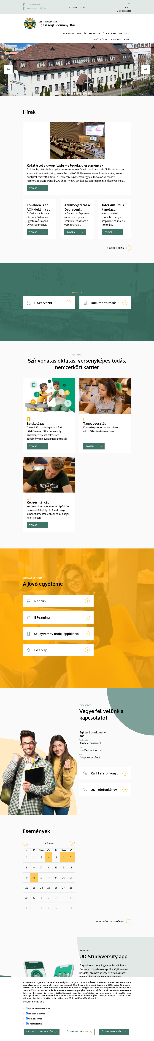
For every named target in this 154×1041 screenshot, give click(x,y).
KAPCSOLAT (124, 34)
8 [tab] (83, 94)
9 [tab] (86, 94)
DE (70, 7)
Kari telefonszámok (33, 5)
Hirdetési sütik (35, 1024)
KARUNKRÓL (69, 34)
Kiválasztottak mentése (39, 1031)
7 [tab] (80, 94)
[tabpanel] (77, 69)
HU (126, 7)
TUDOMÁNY (94, 34)
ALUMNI (127, 39)
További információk (33, 1001)
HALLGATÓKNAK (115, 39)
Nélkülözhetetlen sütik (39, 1009)
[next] (72, 843)
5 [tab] (75, 94)
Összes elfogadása (112, 1031)
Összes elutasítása (77, 1031)
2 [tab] (66, 94)
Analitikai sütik (35, 1019)
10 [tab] (89, 94)
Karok (75, 7)
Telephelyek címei (89, 757)
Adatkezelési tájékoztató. (56, 998)
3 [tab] (69, 94)
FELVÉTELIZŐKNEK (100, 39)
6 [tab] (77, 94)
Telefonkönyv (31, 8)
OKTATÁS (81, 34)
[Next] (145, 69)
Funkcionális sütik (36, 1014)
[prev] (25, 843)
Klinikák (82, 7)
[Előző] (8, 69)
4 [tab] (72, 94)
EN (130, 7)
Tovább (33, 188)
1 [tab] (63, 94)
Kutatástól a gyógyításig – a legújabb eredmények (65, 165)
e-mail (46, 8)
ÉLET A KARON (109, 34)
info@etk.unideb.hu (90, 750)
